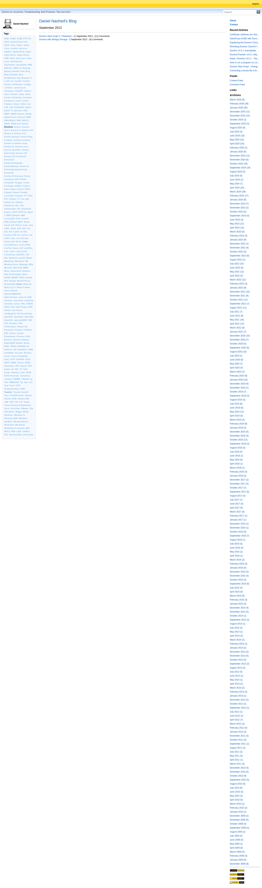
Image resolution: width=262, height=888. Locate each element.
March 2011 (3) (237, 764)
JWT (24, 228)
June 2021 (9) (236, 315)
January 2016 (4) (238, 567)
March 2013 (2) (237, 688)
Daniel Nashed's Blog (58, 21)
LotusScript (9, 255)
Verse (6, 408)
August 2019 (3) (237, 399)
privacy (12, 333)
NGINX (7, 277)
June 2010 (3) (236, 792)
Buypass (26, 78)
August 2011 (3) (237, 748)
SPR (30, 366)
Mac (6, 258)
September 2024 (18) (240, 167)
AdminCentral (17, 42)
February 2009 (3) (238, 856)
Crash (18, 101)
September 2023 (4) (239, 215)
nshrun (17, 304)
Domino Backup (11, 137)
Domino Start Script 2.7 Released (55, 36)
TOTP (18, 385)
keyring (7, 235)
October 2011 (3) (238, 740)
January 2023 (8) (238, 239)
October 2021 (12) (238, 299)
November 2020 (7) (239, 339)
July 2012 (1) (236, 712)
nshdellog (28, 300)
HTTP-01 (23, 212)
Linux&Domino (11, 245)
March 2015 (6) (237, 595)
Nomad (12, 281)
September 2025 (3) (239, 123)
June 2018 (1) (236, 455)
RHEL (6, 346)
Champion (9, 91)
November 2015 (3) (239, 575)
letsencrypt (9, 241)
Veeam (26, 402)
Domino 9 (8, 133)
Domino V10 (21, 153)
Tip (21, 382)
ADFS (6, 42)
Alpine (19, 45)
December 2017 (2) (239, 479)
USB (6, 402)
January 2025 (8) (238, 151)
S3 (28, 346)
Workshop (20, 425)
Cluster (7, 97)
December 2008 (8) (239, 864)
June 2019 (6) (236, 407)
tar (31, 379)
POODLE (27, 330)
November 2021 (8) (239, 295)
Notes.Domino (10, 297)
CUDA (23, 104)
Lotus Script (21, 251)
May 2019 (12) (237, 411)
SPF (17, 366)
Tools (11, 385)
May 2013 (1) (236, 680)
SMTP (7, 363)
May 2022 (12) (237, 271)
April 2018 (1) (236, 463)
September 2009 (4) (239, 828)
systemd (8, 379)
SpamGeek (9, 366)
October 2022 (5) (238, 251)
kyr (18, 235)
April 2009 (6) (236, 848)
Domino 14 (16, 130)
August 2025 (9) (237, 127)
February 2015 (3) (238, 599)
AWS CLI (17, 68)
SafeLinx (8, 349)
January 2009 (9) (238, 860)
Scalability (9, 353)
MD (26, 261)
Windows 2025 (11, 418)
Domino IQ (9, 146)
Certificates (17, 84)
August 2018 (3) (237, 447)
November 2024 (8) (239, 159)
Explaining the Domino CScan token (245, 42)
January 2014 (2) (238, 647)
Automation (9, 65)
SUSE (28, 372)
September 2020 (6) (239, 347)
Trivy (6, 395)
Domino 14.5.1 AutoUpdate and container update (245, 50)
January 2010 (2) (238, 812)
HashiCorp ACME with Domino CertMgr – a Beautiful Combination (245, 38)
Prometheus (9, 336)
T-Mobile (25, 379)
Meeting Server (11, 264)
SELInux (27, 353)
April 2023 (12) (237, 227)
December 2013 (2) (239, 651)
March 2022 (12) (238, 279)
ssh (12, 369)
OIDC (30, 307)
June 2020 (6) (236, 359)
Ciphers (27, 91)
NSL (23, 304)
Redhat (19, 343)
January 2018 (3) (238, 475)
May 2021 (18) (237, 319)
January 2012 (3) (238, 732)
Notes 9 (20, 287)
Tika (6, 382)
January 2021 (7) (238, 331)
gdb (27, 199)
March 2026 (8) (237, 99)
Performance (10, 327)
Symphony (25, 376)
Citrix (6, 94)
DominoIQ (9, 173)
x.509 (18, 431)
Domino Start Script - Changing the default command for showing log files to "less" (245, 66)
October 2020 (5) (238, 343)
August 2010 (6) (237, 784)
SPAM (27, 363)
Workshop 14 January (14, 428)
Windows (8, 415)
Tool (6, 385)
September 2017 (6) (239, 491)
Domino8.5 (9, 160)
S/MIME (16, 379)
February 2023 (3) (238, 235)
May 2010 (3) (236, 796)
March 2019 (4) (237, 419)
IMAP (20, 222)
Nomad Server (23, 281)
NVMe (7, 307)
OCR (13, 307)
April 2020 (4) (236, 367)
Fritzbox (12, 199)
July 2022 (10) (237, 263)
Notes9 (14, 291)
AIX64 (7, 45)
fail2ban (18, 186)
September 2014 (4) (239, 619)
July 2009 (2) (236, 836)
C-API (6, 81)
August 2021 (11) (238, 307)
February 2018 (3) (238, 471)
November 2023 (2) (239, 207)
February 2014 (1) (238, 643)
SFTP (12, 359)
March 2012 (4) (237, 724)
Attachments (16, 61)
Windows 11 (19, 415)
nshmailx (8, 304)
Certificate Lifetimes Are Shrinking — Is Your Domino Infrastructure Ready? (245, 34)
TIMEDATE (14, 382)
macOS (22, 258)
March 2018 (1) (237, 467)
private (20, 333)
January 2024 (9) (238, 199)
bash (22, 71)
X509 (13, 431)
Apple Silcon (10, 55)
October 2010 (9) (238, 776)
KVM (14, 235)
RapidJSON (9, 343)
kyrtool (24, 235)
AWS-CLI (8, 68)
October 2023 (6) (238, 211)
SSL (17, 369)
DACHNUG (19, 107)
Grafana (19, 202)
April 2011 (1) (236, 760)
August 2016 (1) (237, 539)
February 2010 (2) (238, 808)
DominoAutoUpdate (13, 163)
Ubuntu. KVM (10, 399)
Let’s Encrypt (22, 238)
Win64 (26, 412)
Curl (29, 104)
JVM (19, 228)
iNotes (27, 222)
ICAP (18, 218)
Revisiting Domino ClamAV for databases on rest (245, 46)
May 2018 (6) (236, 459)
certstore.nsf (19, 88)
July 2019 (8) (236, 403)
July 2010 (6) (236, 788)
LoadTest (28, 248)
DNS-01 (25, 120)
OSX (30, 320)
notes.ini (23, 297)
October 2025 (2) (238, 119)
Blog (28, 71)
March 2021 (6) (237, 327)
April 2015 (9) (236, 591)
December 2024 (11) (240, 155)
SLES (27, 359)
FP (25, 196)
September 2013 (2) (239, 663)
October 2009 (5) (238, 824)
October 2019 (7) (238, 391)
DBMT (7, 114)
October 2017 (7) (238, 487)
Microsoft (17, 268)
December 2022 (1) (239, 243)
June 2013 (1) (236, 676)
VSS (31, 408)
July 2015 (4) (236, 587)
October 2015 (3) (238, 579)
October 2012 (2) (238, 704)
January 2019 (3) (238, 427)
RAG (28, 336)
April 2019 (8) (236, 415)
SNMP (13, 363)
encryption (9, 182)
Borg (21, 74)
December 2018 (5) (239, 431)
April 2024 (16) (237, 187)
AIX (26, 42)
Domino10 (21, 156)
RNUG (13, 346)
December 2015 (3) (239, 571)
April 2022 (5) (236, 275)
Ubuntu (28, 395)
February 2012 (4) (238, 728)
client (27, 94)
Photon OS (22, 327)
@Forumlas (28, 435)
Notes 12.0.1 (10, 287)
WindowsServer (20, 421)
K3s (6, 232)
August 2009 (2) (237, 832)
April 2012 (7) (236, 720)
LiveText (8, 248)
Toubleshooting (11, 389)
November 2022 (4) (239, 247)
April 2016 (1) (236, 555)
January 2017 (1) (238, 519)
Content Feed (236, 80)
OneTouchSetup (24, 313)
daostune (18, 110)
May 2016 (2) (236, 551)
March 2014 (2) (237, 639)
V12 (20, 402)
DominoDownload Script (15, 169)
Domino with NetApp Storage (53, 39)
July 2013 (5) (236, 672)
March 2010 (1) (237, 804)
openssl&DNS (20, 320)
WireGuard (9, 425)
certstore (8, 88)
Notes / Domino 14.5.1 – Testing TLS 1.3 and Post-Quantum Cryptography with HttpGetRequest (245, 58)
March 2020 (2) (237, 371)
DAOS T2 (8, 110)
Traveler (8, 392)
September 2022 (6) (239, 255)
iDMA (6, 222)
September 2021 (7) (239, 303)
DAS (25, 110)
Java (31, 225)
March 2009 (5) (237, 852)
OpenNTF (8, 317)
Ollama (7, 310)
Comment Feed (237, 84)
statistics (15, 372)
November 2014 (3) (239, 611)
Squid (7, 369)
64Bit (6, 38)
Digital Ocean (10, 117)
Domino (8, 126)
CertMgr (27, 84)
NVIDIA (29, 304)
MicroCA (8, 268)
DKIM (28, 117)
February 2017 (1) (238, 515)
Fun (22, 199)
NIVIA (22, 277)
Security (19, 353)
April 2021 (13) (237, 323)
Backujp (26, 68)
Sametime (22, 349)
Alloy (13, 45)
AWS (30, 65)
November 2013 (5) (239, 655)
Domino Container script (15, 143)
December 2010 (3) (239, 768)
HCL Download (24, 209)
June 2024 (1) (236, 179)
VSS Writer (9, 412)
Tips (26, 382)
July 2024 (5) (236, 175)
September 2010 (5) (239, 780)
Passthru (13, 323)
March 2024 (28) (238, 191)
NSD (29, 297)
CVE (6, 107)
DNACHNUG (10, 120)
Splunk (23, 366)
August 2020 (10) (238, 351)
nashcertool (15, 271)
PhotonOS (9, 330)
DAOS (28, 107)
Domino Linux (21, 146)
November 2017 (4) (239, 483)
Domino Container (22, 140)
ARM (6, 58)
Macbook (13, 258)
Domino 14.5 (27, 130)
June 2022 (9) (236, 267)
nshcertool (18, 300)
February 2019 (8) (238, 423)
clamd (21, 94)
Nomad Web (9, 284)
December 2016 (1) (239, 523)
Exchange (8, 186)
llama (15, 248)
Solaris (20, 363)
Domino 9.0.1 (20, 133)
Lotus (12, 251)
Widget (18, 412)
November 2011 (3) (239, 736)
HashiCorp (9, 205)
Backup (7, 71)
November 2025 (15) (240, 115)
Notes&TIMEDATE (12, 294)
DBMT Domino (17, 114)
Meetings (23, 264)
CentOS (18, 81)
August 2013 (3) (237, 668)
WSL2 (7, 431)
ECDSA (22, 179)
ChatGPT (19, 91)
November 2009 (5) (239, 820)
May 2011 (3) (236, 756)
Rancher (8, 340)
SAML (30, 349)
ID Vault (25, 218)
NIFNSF (15, 277)
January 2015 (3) (238, 603)
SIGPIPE (20, 359)
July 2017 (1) (236, 499)
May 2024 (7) (236, 183)
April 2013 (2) (236, 684)
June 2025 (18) (237, 135)
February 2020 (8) (238, 375)
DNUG (7, 124)
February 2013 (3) (238, 692)
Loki (6, 251)
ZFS (6, 435)
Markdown (9, 261)
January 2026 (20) (238, 107)
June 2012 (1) (236, 716)
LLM (21, 248)
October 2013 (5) (238, 659)
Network (26, 271)
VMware (24, 408)
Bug (19, 78)
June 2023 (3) (236, 219)
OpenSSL (8, 320)
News (24, 274)
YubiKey (26, 431)
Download (9, 179)
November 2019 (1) (239, 387)
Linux (25, 241)
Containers (9, 101)
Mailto (29, 258)
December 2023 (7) (239, 203)
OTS (6, 323)
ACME (13, 38)
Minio (6, 271)
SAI (15, 349)
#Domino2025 (15, 435)
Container (27, 97)
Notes (19, 284)
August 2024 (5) (237, 171)
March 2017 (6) (237, 511)
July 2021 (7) (236, 311)
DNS (19, 120)
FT (18, 199)
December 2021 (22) (240, 291)
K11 (29, 228)
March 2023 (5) (237, 231)
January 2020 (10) (238, 379)
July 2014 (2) (236, 627)
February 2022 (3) (238, 283)
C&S (11, 107)
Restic (26, 343)
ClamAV (14, 94)
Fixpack (7, 192)
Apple (28, 52)
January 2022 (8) (238, 287)
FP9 (6, 199)
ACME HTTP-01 (24, 38)
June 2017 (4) (236, 503)
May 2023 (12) (237, 223)
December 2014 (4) (239, 607)
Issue (25, 225)
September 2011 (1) (239, 744)
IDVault (13, 222)
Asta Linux (20, 58)
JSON (13, 228)
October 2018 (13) (238, 439)
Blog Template (11, 74)
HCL (17, 205)
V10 (16, 402)
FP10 (30, 196)
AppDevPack (19, 52)
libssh (18, 241)
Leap (12, 238)
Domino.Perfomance (13, 176)
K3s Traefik (14, 232)
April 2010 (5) (236, 800)
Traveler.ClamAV (20, 392)
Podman (19, 330)
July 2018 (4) (236, 451)
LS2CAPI (20, 255)
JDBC (6, 228)
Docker (25, 124)
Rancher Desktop (21, 340)
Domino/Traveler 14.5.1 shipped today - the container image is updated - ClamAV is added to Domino (245, 54)
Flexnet (16, 192)
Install (7, 225)
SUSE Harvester (11, 376)
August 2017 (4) (237, 495)
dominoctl (24, 166)
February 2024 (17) (239, 195)
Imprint (255, 4)
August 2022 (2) (237, 259)
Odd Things (21, 307)
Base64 (15, 71)
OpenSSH (28, 317)
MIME (25, 268)
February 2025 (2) (238, 147)
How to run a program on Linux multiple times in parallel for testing (245, 62)
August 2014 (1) (237, 623)
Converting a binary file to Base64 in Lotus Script (245, 70)
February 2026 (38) (239, 103)
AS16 (12, 58)
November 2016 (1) (239, 527)
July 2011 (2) (236, 752)
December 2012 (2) (239, 700)
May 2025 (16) (237, 139)
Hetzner (7, 212)
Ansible (13, 48)
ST (21, 369)
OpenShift (18, 317)
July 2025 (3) (236, 131)
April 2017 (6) (236, 507)
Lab (30, 235)
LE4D (6, 238)
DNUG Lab (16, 124)
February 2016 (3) (238, 563)
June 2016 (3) (236, 547)
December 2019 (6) (239, 383)
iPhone (18, 225)
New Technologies (12, 274)
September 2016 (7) (239, 535)
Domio (27, 176)
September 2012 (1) (239, 708)
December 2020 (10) (240, 335)
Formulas (18, 196)
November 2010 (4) (239, 772)
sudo (22, 372)
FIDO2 (27, 189)
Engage (18, 182)
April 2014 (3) (236, 635)
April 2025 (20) (237, 143)
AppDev (8, 52)
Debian (28, 114)
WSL (27, 428)
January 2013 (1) (238, 696)
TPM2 (22, 389)
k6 (21, 232)
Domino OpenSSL (12, 150)
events (26, 182)
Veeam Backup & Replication (17, 405)
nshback (8, 300)
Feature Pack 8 (17, 189)
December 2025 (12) (240, 111)
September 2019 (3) (239, 395)
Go (13, 202)
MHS (31, 264)
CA (12, 81)
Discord (21, 117)
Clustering (17, 97)
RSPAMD (21, 346)
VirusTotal (15, 408)
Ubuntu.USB (23, 399)
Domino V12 (9, 156)
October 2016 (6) (238, 531)
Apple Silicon (23, 55)
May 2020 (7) (236, 363)
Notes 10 (27, 284)
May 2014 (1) (236, 631)
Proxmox (21, 336)
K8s (25, 232)
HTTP (14, 212)
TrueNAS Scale (17, 395)
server (7, 356)
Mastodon (19, 261)
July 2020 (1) (236, 355)
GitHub (7, 202)
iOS (12, 225)
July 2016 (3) (236, 543)
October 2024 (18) (238, 163)
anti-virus (22, 48)
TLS (30, 382)
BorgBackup (10, 78)
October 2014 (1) (238, 615)
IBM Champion (13, 215)
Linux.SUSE (24, 245)
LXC (27, 255)
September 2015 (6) (239, 583)
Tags (6, 33)
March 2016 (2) (237, 559)
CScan (16, 104)
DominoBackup (11, 166)
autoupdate (21, 65)
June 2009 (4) (236, 840)
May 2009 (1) (236, 844)
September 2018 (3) (239, 443)
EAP (17, 179)
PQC (6, 333)
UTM (11, 402)
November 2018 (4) (239, 435)
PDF (21, 323)
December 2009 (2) (239, 816)
